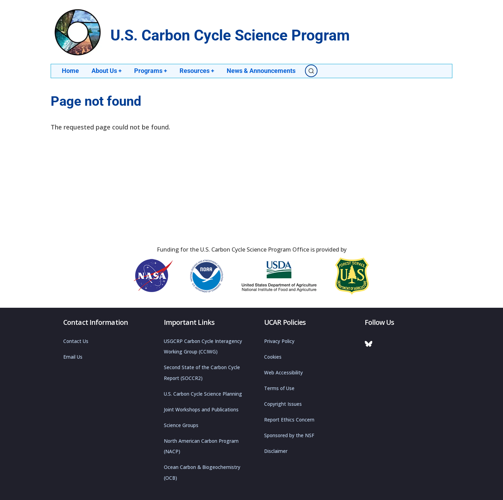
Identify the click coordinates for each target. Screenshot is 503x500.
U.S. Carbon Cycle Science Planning (203, 393)
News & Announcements (262, 70)
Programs (151, 70)
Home (70, 70)
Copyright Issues (283, 404)
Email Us (72, 356)
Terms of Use (279, 388)
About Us (107, 70)
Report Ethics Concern (289, 419)
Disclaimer (275, 451)
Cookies (273, 356)
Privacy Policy (279, 341)
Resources (197, 70)
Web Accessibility (283, 372)
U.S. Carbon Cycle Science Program (230, 35)
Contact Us (75, 341)
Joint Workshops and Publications (201, 409)
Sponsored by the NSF (289, 435)
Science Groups (181, 425)
